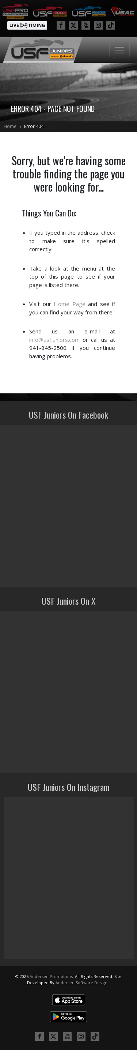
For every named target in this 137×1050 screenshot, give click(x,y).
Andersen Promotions (51, 976)
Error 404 (33, 126)
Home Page (69, 303)
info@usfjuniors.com (54, 339)
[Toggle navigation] (119, 50)
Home (10, 126)
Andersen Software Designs (82, 982)
